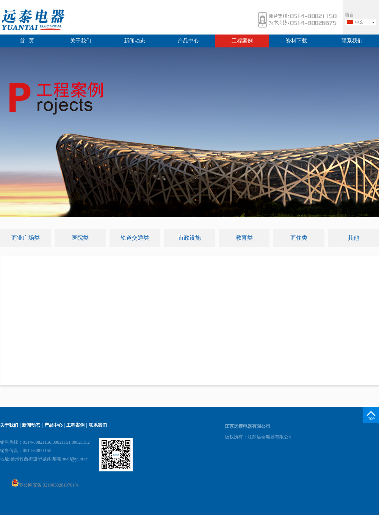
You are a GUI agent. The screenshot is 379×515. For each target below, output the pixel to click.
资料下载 (296, 41)
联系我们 (352, 41)
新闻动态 (134, 41)
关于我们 (80, 41)
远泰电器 (32, 20)
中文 (359, 22)
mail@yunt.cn (76, 459)
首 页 (27, 41)
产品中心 (188, 41)
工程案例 (242, 41)
